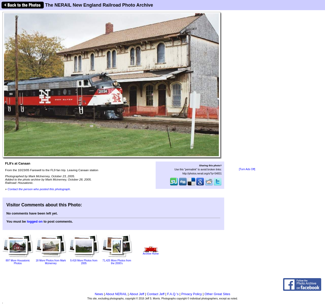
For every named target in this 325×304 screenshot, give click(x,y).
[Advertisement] (247, 89)
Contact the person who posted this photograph (39, 189)
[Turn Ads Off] (247, 169)
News (99, 294)
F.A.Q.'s (172, 294)
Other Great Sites (217, 294)
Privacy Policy (191, 294)
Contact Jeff (156, 294)
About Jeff (136, 294)
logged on (35, 221)
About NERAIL (116, 294)
